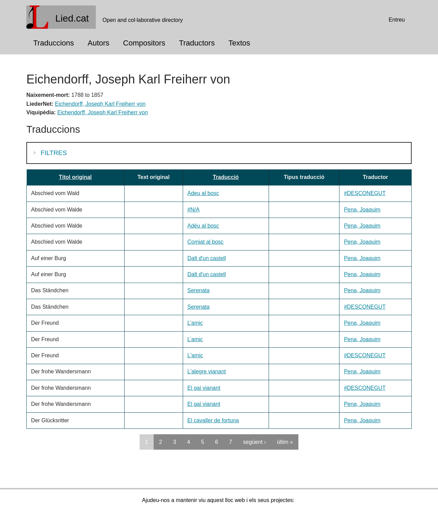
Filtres (54, 152)
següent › (254, 442)
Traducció (226, 177)
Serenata (199, 290)
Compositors (144, 43)
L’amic (195, 323)
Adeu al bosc (203, 193)
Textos (239, 43)
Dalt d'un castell (207, 258)
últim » (285, 442)
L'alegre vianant (207, 371)
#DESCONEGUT (365, 193)
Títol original (75, 177)
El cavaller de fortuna (213, 420)
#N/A (194, 210)
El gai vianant (204, 388)
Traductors (197, 43)
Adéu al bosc (203, 226)
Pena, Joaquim (362, 210)
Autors (99, 43)
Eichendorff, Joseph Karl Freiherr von (100, 104)
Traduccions (53, 43)
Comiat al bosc (206, 242)
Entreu (397, 20)
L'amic (195, 355)
